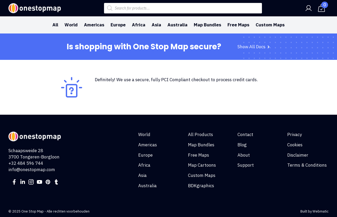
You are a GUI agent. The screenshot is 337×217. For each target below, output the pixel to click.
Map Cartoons (202, 165)
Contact (245, 134)
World (71, 25)
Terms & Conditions (307, 165)
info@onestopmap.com (31, 169)
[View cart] (321, 8)
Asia (156, 25)
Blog (242, 145)
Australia (177, 25)
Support (245, 165)
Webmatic (321, 211)
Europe (118, 25)
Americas (94, 25)
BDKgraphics (201, 186)
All (55, 25)
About (243, 155)
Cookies (295, 145)
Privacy (294, 134)
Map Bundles (207, 25)
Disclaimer (297, 155)
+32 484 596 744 (25, 163)
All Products (200, 134)
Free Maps (238, 25)
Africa (138, 25)
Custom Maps (270, 25)
